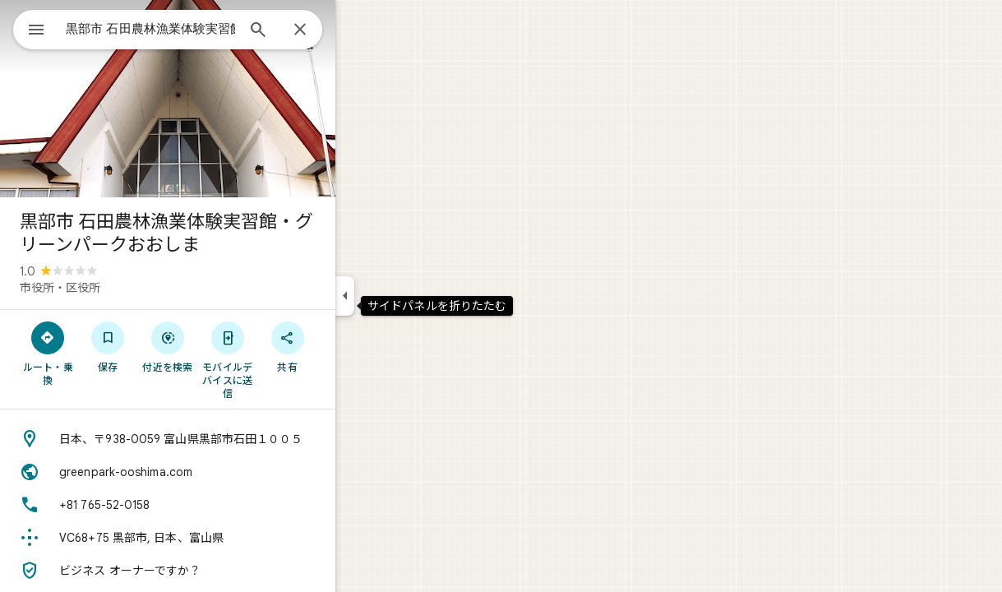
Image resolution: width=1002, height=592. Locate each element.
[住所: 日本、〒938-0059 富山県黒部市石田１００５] (227, 439)
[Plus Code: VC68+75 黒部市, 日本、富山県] (227, 537)
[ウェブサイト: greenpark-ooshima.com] (227, 472)
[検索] (317, 31)
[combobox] (193, 29)
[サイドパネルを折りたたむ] (404, 296)
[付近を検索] (227, 346)
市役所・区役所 (119, 287)
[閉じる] (359, 30)
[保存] (167, 346)
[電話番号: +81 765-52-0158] (227, 504)
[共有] (346, 346)
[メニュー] (29, 28)
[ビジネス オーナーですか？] (227, 570)
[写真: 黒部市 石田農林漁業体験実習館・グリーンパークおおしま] (227, 98)
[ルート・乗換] (107, 352)
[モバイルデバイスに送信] (286, 359)
